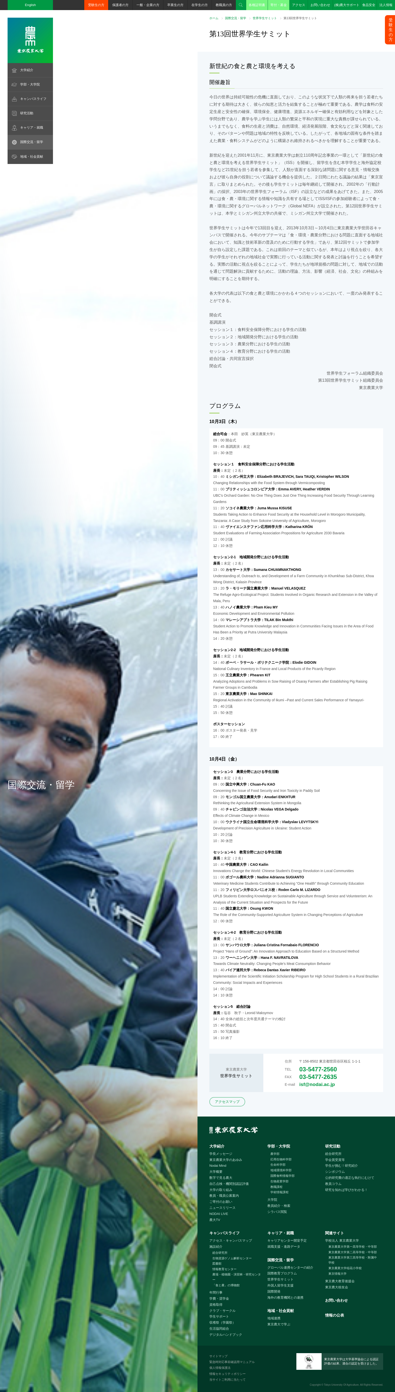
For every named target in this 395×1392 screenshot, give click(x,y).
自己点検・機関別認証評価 (229, 1184)
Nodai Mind (217, 1165)
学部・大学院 (30, 84)
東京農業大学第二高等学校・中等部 (352, 1252)
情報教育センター (224, 1269)
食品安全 (368, 5)
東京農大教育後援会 (340, 1281)
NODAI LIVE (218, 1214)
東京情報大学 (337, 1273)
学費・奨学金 (219, 1298)
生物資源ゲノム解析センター (232, 1258)
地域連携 (273, 1318)
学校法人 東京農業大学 (342, 1240)
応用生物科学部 (281, 1159)
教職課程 (276, 1187)
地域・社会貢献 (31, 156)
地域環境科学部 (281, 1170)
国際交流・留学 (31, 142)
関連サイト (334, 1233)
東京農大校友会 (336, 1287)
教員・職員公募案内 (224, 1196)
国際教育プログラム (282, 1273)
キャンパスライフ (33, 99)
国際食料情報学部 (282, 1176)
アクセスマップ (227, 1102)
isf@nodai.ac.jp (317, 1084)
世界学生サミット (265, 18)
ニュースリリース (222, 1208)
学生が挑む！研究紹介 (341, 1165)
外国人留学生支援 (280, 1285)
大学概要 (215, 1172)
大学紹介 (26, 70)
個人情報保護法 (220, 1368)
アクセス (298, 5)
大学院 (272, 1200)
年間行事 (215, 1292)
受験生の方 (96, 5)
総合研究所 (333, 1154)
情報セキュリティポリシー (227, 1374)
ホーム (213, 18)
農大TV (214, 1220)
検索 (241, 5)
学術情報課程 (279, 1192)
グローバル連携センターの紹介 (290, 1267)
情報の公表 (334, 1315)
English (30, 5)
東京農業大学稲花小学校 (345, 1268)
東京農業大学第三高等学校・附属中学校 (352, 1260)
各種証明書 (257, 5)
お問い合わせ (320, 5)
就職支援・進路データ (283, 1246)
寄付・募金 (278, 5)
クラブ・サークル (222, 1311)
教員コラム (333, 1184)
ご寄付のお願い (220, 1202)
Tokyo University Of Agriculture (341, 1384)
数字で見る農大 (220, 1178)
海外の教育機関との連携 (285, 1297)
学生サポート (219, 1316)
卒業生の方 (175, 5)
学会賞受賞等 (335, 1160)
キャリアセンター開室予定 (287, 1240)
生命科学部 (278, 1164)
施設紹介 (215, 1246)
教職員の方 (224, 5)
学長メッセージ (220, 1154)
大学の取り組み (220, 1190)
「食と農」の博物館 (226, 1285)
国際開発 (273, 1291)
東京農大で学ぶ (278, 1324)
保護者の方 (120, 5)
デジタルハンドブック (225, 1335)
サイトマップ (218, 1356)
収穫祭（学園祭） (222, 1322)
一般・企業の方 (147, 5)
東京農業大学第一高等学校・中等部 (352, 1246)
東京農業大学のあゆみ (225, 1160)
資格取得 (215, 1304)
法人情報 (385, 5)
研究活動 (26, 113)
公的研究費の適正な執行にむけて (349, 1178)
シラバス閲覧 (277, 1212)
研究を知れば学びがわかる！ (346, 1190)
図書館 (216, 1263)
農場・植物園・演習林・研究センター (236, 1277)
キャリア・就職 (31, 127)
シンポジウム (335, 1172)
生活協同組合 (219, 1328)
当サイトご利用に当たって (227, 1379)
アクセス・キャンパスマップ (230, 1240)
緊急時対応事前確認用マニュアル (232, 1362)
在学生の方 (199, 5)
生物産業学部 (279, 1181)
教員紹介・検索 (278, 1206)
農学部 (274, 1154)
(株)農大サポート (346, 5)
